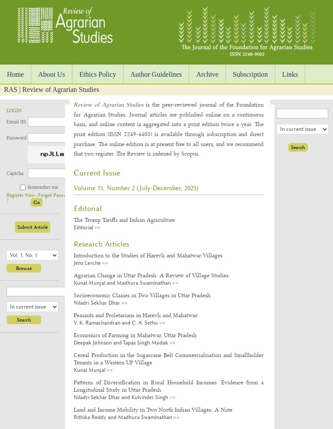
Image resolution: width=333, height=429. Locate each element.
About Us (51, 74)
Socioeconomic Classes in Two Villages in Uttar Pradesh (142, 295)
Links (290, 74)
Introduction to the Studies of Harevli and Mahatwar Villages (148, 255)
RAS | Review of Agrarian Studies (51, 89)
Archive (207, 74)
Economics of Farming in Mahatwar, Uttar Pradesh (135, 335)
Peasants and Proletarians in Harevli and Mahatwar (135, 315)
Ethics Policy (97, 74)
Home (15, 74)
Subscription (250, 74)
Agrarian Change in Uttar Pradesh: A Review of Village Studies (151, 275)
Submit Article (32, 227)
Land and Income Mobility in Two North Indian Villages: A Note (153, 409)
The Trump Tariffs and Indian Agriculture (124, 219)
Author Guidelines (156, 74)
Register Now (21, 195)
